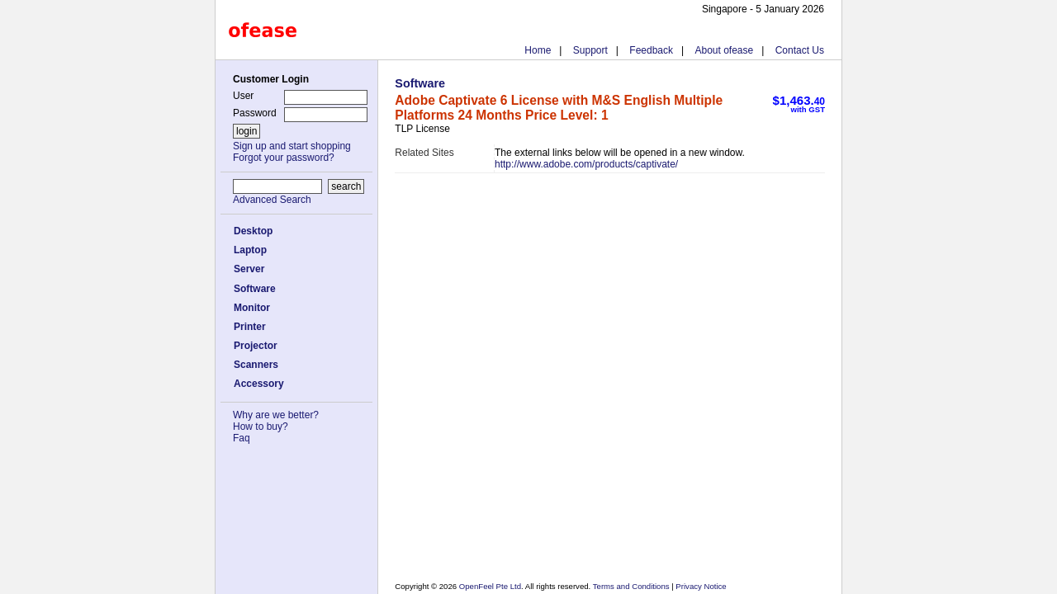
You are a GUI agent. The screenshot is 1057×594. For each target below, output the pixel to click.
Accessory (259, 383)
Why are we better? (276, 415)
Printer (250, 326)
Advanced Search (272, 199)
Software (255, 289)
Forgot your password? (283, 157)
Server (249, 269)
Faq (241, 438)
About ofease (723, 50)
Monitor (252, 308)
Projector (255, 345)
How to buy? (260, 426)
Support (590, 50)
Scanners (256, 364)
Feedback (651, 50)
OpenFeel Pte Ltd (490, 586)
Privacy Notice (700, 586)
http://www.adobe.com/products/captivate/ (586, 164)
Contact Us (799, 50)
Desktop (253, 231)
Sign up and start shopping (292, 146)
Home (537, 50)
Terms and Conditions (632, 586)
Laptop (250, 250)
